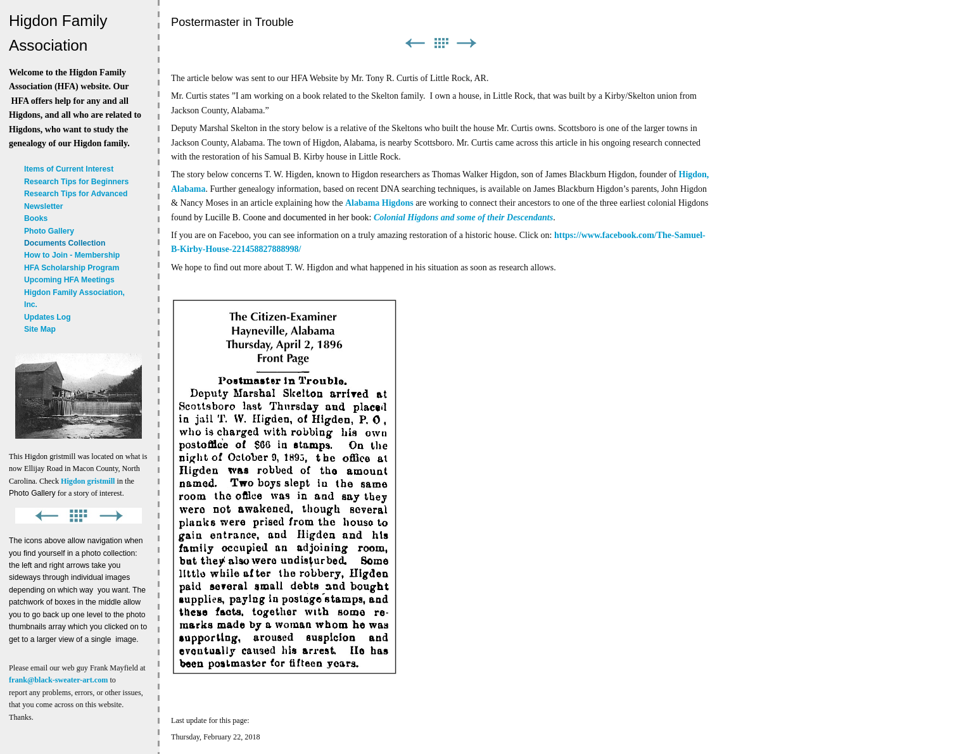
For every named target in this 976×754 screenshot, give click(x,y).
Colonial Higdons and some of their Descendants (463, 217)
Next (467, 43)
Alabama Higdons (379, 203)
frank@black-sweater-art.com (58, 679)
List (441, 43)
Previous (415, 43)
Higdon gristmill (88, 481)
